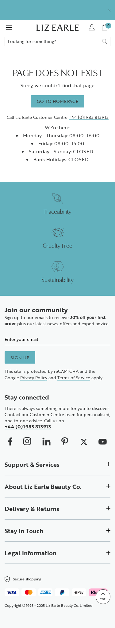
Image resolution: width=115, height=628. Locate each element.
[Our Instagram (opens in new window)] (27, 441)
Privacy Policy (33, 377)
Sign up (19, 357)
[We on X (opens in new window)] (83, 441)
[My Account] (91, 27)
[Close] (109, 10)
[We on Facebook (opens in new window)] (10, 441)
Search (57, 41)
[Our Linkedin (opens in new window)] (46, 442)
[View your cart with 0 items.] (105, 27)
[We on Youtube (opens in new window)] (102, 441)
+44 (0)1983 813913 (89, 117)
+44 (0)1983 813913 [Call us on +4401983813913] (28, 426)
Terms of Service (73, 377)
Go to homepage (58, 101)
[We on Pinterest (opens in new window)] (64, 441)
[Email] (57, 339)
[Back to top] (103, 596)
